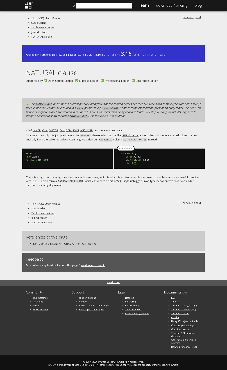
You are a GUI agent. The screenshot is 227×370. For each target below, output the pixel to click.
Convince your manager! (183, 323)
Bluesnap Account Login (91, 307)
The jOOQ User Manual (45, 18)
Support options (87, 295)
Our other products (181, 327)
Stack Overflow (40, 307)
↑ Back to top (113, 280)
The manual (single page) (184, 303)
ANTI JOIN (86, 129)
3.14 (145, 54)
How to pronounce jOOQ (184, 344)
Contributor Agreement (137, 311)
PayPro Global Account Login (94, 303)
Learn (144, 5)
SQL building (38, 22)
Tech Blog (38, 299)
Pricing (171, 5)
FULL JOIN (38, 179)
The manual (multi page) (183, 307)
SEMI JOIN (72, 129)
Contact (83, 299)
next (198, 17)
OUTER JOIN (57, 129)
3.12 (162, 54)
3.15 (137, 54)
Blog (198, 5)
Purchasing (130, 299)
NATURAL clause (41, 36)
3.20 (89, 54)
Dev (54, 54)
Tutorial (175, 299)
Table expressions (42, 27)
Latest (72, 54)
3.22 (61, 54)
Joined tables (39, 32)
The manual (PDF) (180, 311)
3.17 (115, 54)
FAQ (173, 295)
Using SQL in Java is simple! (185, 319)
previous (188, 17)
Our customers (40, 295)
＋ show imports (125, 146)
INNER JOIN (40, 129)
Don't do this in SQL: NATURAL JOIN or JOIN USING (64, 241)
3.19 (98, 54)
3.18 (106, 54)
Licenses (129, 295)
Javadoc (175, 315)
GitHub (36, 303)
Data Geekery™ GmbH (112, 359)
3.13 (154, 54)
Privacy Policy (132, 303)
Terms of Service (133, 307)
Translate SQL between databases (183, 332)
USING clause (130, 134)
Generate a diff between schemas (183, 339)
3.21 (80, 54)
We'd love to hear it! (93, 263)
